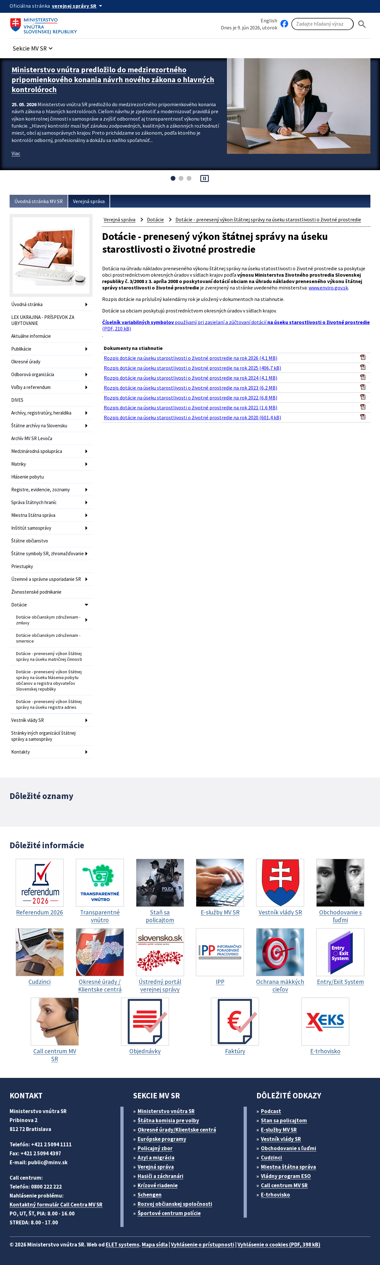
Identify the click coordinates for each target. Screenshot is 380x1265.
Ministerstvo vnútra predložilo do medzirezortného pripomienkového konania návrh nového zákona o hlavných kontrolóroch (113, 79)
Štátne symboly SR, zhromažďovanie (47, 553)
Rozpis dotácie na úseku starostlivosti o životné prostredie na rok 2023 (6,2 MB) (190, 387)
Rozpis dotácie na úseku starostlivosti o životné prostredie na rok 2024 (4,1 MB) (190, 378)
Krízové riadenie (158, 1185)
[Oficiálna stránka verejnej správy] (78, 6)
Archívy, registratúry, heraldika (41, 413)
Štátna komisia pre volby (168, 1120)
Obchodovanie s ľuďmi (288, 1148)
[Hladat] (362, 24)
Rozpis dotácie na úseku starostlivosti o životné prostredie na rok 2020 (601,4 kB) (192, 417)
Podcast (271, 1111)
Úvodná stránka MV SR (38, 201)
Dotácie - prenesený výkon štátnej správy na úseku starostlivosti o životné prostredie (268, 219)
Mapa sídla (155, 1244)
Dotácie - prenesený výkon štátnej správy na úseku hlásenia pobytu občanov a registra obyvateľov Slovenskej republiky (49, 680)
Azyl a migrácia (156, 1157)
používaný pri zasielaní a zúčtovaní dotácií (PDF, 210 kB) (236, 325)
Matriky (18, 464)
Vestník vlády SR (27, 720)
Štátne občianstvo (29, 541)
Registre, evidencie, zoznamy (40, 489)
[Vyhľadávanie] (322, 24)
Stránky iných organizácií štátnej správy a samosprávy (43, 736)
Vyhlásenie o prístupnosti (202, 1244)
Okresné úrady (25, 362)
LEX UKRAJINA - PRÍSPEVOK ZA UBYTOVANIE (42, 320)
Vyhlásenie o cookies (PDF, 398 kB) (279, 1244)
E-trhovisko (275, 1194)
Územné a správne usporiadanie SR (46, 579)
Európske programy (162, 1138)
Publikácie (21, 349)
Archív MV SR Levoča (31, 438)
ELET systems (122, 1244)
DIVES (17, 400)
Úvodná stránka (27, 304)
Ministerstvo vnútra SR (166, 1111)
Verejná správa (89, 201)
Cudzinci (271, 1157)
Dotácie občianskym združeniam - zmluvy (48, 620)
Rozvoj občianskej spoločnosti (175, 1203)
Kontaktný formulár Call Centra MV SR (56, 1204)
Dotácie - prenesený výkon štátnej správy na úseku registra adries (49, 704)
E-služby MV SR (279, 1129)
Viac (16, 153)
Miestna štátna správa (33, 515)
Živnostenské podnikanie (36, 592)
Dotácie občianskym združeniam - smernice (48, 638)
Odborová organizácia (32, 374)
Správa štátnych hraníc (34, 502)
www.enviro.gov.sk (328, 287)
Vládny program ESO (286, 1176)
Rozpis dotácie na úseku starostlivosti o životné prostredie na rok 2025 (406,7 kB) (192, 368)
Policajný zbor (155, 1148)
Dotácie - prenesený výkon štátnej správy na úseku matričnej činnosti (49, 656)
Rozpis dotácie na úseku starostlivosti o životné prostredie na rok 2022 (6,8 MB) (190, 397)
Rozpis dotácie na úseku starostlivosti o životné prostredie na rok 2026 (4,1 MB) (190, 358)
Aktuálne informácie (31, 336)
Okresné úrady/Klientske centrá (177, 1129)
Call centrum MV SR (284, 1185)
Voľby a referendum (31, 387)
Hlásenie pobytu (27, 477)
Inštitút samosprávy (31, 528)
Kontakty (20, 752)
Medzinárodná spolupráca (36, 451)
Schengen (150, 1194)
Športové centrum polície (169, 1213)
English (269, 20)
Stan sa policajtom (284, 1120)
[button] (34, 46)
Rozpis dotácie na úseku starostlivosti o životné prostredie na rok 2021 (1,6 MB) (190, 407)
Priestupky (22, 566)
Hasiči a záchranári (160, 1176)
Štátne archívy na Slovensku (39, 426)
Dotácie (19, 605)
